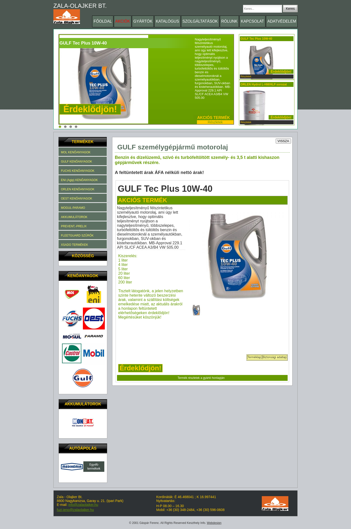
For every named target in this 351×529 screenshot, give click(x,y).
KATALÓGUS (167, 21)
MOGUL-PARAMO (73, 208)
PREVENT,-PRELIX (74, 226)
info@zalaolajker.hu (83, 505)
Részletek (215, 122)
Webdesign (214, 523)
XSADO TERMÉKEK (74, 244)
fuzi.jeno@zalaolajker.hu (75, 510)
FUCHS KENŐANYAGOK (77, 171)
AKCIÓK (122, 21)
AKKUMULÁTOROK (74, 217)
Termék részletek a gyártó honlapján (201, 378)
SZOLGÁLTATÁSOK (200, 21)
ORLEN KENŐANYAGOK (77, 189)
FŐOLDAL (103, 21)
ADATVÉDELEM (281, 21)
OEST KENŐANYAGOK (76, 198)
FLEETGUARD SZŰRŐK (77, 235)
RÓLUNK (229, 21)
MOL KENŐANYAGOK (75, 152)
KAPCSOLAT (252, 21)
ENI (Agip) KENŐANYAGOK (79, 180)
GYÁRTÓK (142, 21)
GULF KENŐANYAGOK (76, 161)
